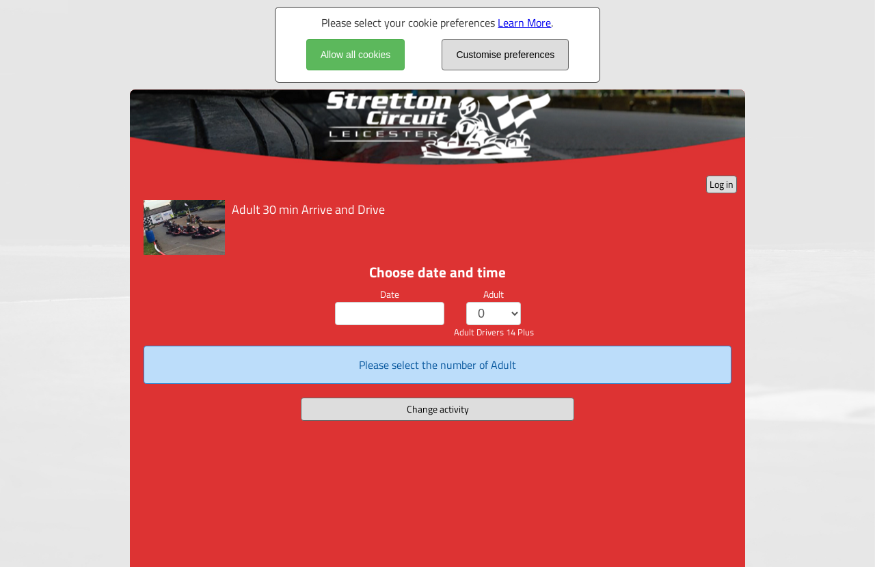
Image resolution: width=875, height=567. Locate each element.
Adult (493, 294)
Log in (721, 184)
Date (389, 294)
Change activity (438, 409)
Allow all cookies (356, 54)
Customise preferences (505, 54)
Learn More (524, 22)
